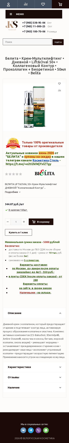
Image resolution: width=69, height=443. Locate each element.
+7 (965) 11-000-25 (33, 26)
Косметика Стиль (46, 160)
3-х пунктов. (31, 260)
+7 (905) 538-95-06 (33, 22)
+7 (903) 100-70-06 (33, 31)
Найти (58, 42)
